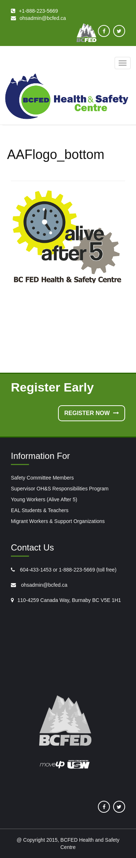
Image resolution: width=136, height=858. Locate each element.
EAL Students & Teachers (40, 510)
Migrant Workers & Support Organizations (58, 521)
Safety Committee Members (42, 478)
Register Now (91, 413)
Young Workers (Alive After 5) (44, 499)
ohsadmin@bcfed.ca (43, 585)
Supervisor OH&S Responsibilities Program (59, 488)
